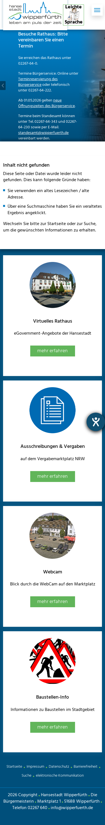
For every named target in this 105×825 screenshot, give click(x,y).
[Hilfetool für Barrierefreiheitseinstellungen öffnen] (96, 422)
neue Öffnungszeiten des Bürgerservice (46, 103)
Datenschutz (59, 766)
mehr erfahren (52, 351)
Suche (26, 775)
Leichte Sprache (74, 14)
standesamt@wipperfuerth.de (43, 133)
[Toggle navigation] (97, 10)
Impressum (35, 766)
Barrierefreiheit (85, 766)
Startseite (14, 766)
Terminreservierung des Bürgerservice (38, 82)
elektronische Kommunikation (60, 775)
